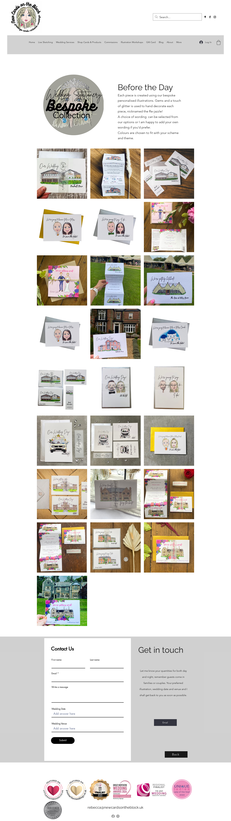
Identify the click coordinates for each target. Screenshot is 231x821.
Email (54, 673)
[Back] (176, 754)
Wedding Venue (59, 724)
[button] (219, 42)
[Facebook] (210, 17)
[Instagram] (214, 17)
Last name (94, 660)
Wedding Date (58, 709)
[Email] (165, 722)
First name (56, 660)
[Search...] (177, 17)
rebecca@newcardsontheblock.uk (115, 807)
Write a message (59, 687)
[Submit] (63, 740)
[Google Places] (205, 17)
